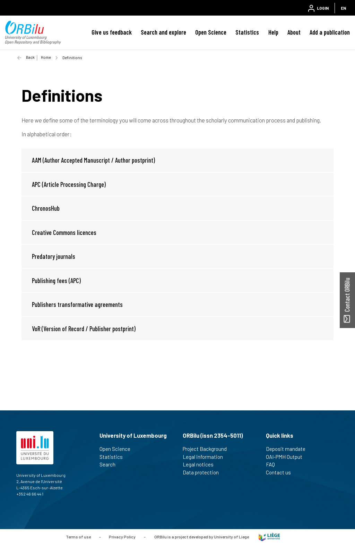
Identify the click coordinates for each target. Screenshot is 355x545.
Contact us (281, 472)
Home (46, 57)
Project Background (208, 449)
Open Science (210, 32)
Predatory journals (53, 256)
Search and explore (163, 32)
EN (343, 8)
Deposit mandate (288, 449)
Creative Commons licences (64, 232)
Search (110, 464)
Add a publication (330, 32)
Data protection (204, 472)
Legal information (206, 457)
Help (273, 32)
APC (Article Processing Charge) (69, 184)
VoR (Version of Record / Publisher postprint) (84, 329)
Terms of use (78, 536)
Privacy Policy (122, 536)
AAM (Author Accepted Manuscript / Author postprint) (93, 160)
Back (30, 57)
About (294, 32)
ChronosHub (46, 208)
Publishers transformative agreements (77, 304)
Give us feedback (112, 32)
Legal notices (201, 464)
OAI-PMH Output (287, 457)
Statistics (247, 32)
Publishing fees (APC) (56, 280)
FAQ (273, 464)
